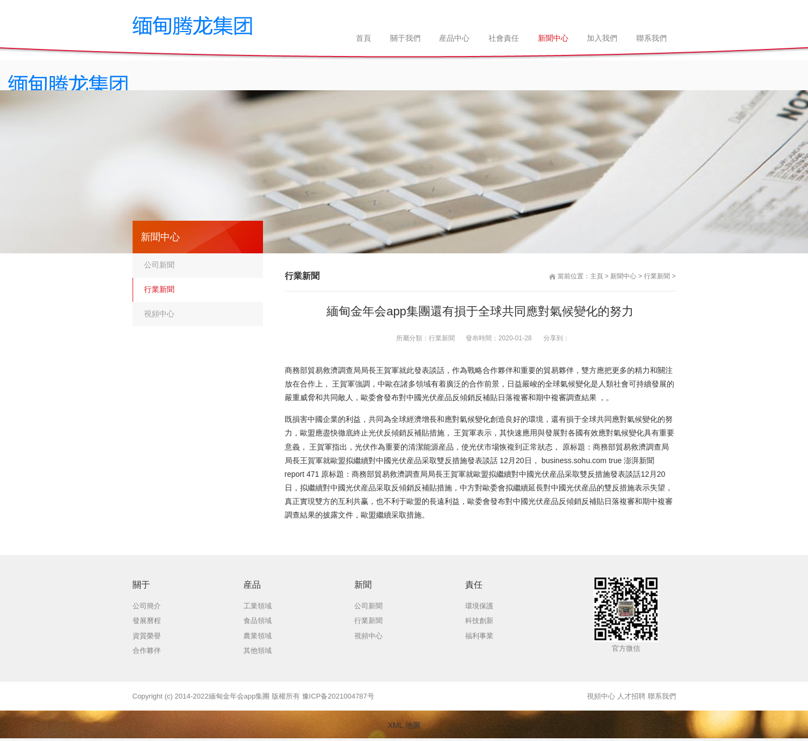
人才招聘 (631, 696)
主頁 (596, 276)
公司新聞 (159, 264)
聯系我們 (662, 696)
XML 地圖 (403, 725)
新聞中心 (623, 276)
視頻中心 (159, 313)
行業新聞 (657, 276)
